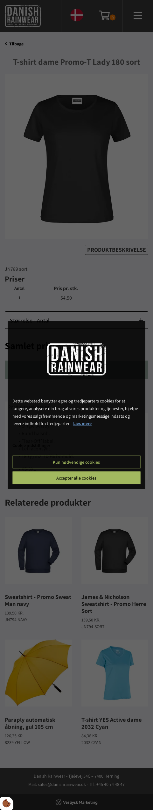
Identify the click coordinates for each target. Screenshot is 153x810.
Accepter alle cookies (76, 478)
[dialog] (76, 405)
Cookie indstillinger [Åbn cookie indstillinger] (31, 445)
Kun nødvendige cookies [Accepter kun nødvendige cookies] (76, 462)
